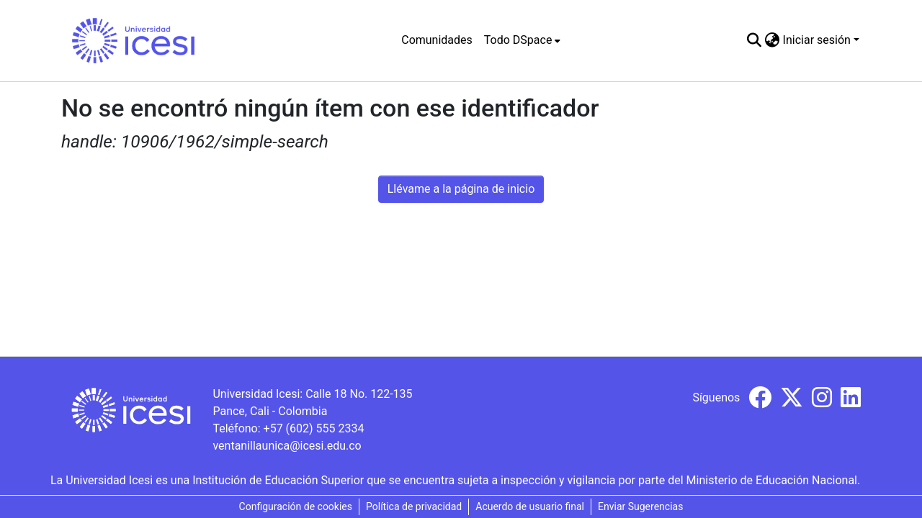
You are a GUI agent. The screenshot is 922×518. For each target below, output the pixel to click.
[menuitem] (522, 40)
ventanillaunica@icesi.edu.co (286, 446)
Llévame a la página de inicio (461, 189)
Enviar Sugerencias (640, 506)
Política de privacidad (414, 506)
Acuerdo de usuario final (529, 506)
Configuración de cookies (295, 506)
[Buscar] (755, 40)
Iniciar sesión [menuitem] (817, 40)
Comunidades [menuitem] (437, 40)
